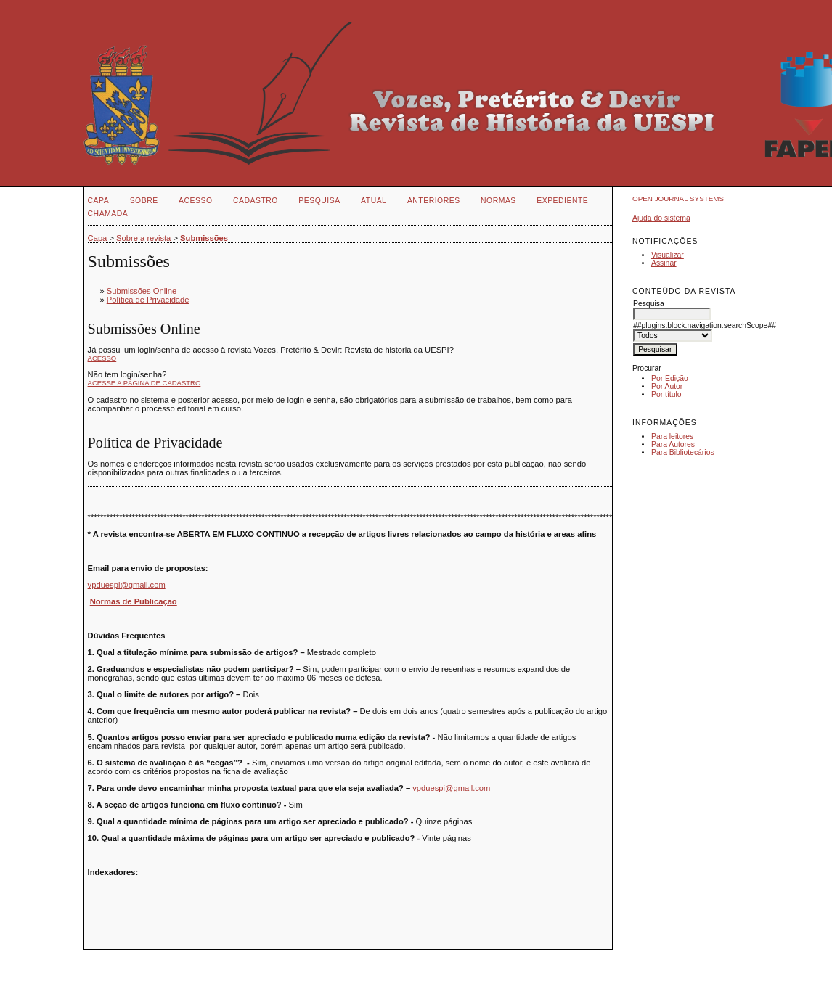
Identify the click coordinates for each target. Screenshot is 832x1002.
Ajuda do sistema (661, 218)
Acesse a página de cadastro (144, 383)
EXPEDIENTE (562, 201)
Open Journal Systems (678, 198)
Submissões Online (141, 291)
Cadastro (255, 201)
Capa (99, 201)
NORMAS (498, 201)
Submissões (204, 238)
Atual (373, 201)
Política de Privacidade (148, 299)
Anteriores (433, 201)
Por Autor (666, 386)
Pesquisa (319, 201)
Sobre (144, 201)
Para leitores (672, 436)
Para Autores (673, 444)
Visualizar (667, 255)
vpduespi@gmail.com (127, 584)
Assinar (664, 263)
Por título (666, 394)
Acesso (195, 201)
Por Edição (669, 378)
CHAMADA (108, 214)
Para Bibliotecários (682, 452)
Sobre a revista (143, 238)
